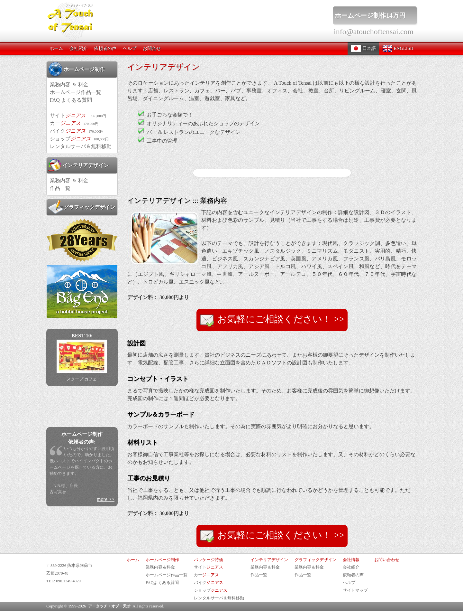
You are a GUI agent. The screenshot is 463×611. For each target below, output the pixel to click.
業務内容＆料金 (160, 567)
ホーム (56, 48)
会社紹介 (78, 48)
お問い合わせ (386, 560)
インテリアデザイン (78, 165)
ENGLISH (397, 48)
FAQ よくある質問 (71, 100)
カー (74, 123)
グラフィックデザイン (81, 207)
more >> (105, 499)
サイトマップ (355, 590)
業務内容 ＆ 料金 (69, 84)
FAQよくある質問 (162, 582)
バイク (77, 131)
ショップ (79, 138)
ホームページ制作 (76, 69)
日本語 (363, 48)
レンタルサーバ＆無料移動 (81, 146)
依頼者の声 (105, 48)
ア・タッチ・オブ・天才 (109, 606)
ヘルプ (129, 48)
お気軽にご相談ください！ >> (272, 320)
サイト (78, 115)
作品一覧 (60, 188)
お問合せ (152, 48)
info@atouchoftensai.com (373, 31)
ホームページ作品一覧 (75, 92)
